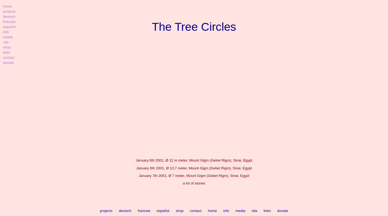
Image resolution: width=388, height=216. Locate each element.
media (240, 211)
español (163, 211)
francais (144, 211)
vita (254, 211)
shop (179, 211)
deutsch (125, 211)
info (226, 211)
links (267, 211)
